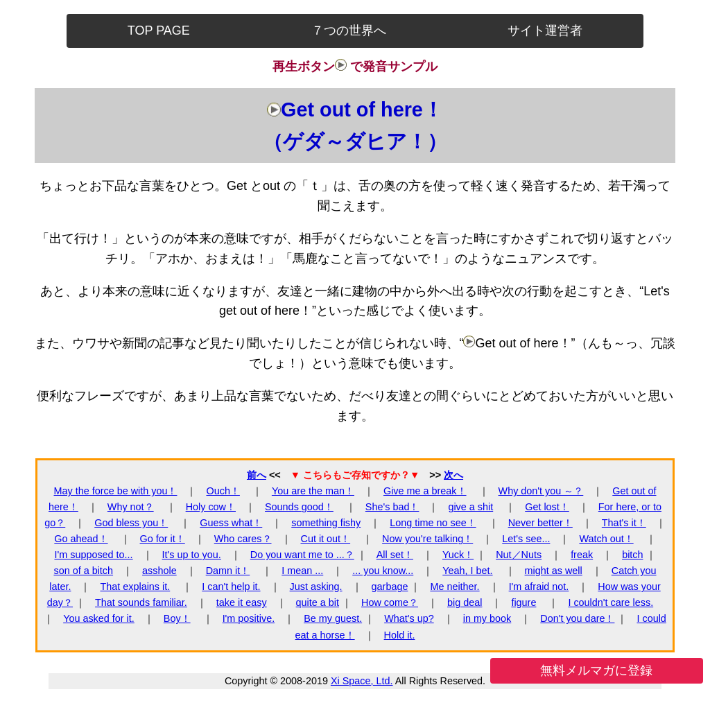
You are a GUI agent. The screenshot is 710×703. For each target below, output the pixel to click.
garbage (390, 586)
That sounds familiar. (141, 602)
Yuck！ (458, 554)
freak (582, 554)
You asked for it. (99, 618)
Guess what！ (231, 522)
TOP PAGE (159, 30)
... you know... (382, 570)
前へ (256, 474)
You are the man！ (313, 490)
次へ (453, 474)
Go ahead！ (80, 538)
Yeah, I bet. (467, 570)
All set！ (394, 554)
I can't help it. (231, 586)
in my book (487, 618)
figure (523, 602)
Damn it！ (228, 570)
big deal (464, 602)
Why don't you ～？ (541, 490)
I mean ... (302, 570)
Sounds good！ (299, 506)
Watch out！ (606, 538)
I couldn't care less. (610, 602)
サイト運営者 (545, 30)
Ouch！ (222, 490)
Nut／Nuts (519, 554)
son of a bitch (83, 570)
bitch (632, 554)
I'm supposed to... (93, 554)
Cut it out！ (326, 538)
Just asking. (316, 586)
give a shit (470, 506)
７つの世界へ (348, 30)
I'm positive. (249, 618)
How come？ (389, 602)
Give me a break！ (425, 490)
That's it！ (624, 522)
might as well (553, 570)
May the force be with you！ (116, 490)
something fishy (326, 522)
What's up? (409, 618)
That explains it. (135, 586)
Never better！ (540, 522)
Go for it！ (162, 538)
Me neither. (454, 586)
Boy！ (177, 618)
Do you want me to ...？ (302, 554)
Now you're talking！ (427, 538)
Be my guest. (333, 618)
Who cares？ (243, 538)
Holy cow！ (211, 506)
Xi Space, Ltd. (362, 680)
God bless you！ (131, 522)
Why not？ (130, 506)
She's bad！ (392, 506)
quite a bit (317, 602)
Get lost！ (547, 506)
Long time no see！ (433, 522)
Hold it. (399, 635)
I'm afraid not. (539, 586)
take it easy (241, 602)
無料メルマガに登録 (596, 670)
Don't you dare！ (577, 618)
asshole (159, 570)
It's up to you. (191, 554)
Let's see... (526, 538)
